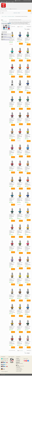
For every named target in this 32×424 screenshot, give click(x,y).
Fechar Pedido (8, 1)
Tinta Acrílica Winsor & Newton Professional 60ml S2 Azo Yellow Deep (20, 311)
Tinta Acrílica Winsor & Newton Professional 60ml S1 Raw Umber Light (12, 311)
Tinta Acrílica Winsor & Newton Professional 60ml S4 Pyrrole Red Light (20, 167)
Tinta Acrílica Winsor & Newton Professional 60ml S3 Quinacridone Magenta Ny (12, 120)
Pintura (5, 16)
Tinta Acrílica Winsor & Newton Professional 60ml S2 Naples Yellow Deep (20, 232)
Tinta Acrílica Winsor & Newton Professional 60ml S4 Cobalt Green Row (27, 39)
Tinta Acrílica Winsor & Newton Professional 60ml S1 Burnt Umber (20, 295)
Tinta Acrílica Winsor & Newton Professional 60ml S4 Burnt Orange (20, 151)
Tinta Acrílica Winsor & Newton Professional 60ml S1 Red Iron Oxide (27, 119)
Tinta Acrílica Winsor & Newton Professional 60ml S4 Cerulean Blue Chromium (27, 312)
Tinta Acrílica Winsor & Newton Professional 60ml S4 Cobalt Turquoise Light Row (12, 55)
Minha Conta (3, 1)
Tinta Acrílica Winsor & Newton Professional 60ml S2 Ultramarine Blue (20, 39)
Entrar (13, 1)
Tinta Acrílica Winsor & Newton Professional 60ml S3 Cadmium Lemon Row (27, 55)
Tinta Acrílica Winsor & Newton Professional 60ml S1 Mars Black (20, 183)
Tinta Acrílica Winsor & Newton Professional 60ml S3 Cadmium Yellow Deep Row (20, 200)
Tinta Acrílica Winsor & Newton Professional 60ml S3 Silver (20, 87)
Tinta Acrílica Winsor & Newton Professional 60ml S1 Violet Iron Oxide (20, 263)
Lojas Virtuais (6, 374)
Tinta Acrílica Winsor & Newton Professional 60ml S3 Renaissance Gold (12, 135)
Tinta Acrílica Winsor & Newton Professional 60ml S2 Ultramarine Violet (12, 264)
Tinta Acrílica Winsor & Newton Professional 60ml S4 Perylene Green (27, 327)
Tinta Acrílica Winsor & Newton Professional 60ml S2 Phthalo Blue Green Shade (12, 104)
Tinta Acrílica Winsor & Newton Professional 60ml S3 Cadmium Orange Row (20, 72)
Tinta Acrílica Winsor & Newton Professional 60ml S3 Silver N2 (27, 295)
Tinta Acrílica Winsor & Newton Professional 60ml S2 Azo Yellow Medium (20, 280)
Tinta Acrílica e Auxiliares (11, 16)
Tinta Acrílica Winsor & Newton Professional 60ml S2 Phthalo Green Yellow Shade (20, 104)
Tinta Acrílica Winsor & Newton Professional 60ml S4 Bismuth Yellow (27, 279)
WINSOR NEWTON (4, 21)
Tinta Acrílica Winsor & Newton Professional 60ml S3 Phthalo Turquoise (12, 200)
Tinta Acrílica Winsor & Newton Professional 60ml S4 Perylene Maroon (12, 342)
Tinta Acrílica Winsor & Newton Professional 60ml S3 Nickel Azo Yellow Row (27, 232)
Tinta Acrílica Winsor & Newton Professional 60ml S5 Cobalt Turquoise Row (20, 216)
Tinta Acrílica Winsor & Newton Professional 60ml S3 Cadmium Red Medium (20, 136)
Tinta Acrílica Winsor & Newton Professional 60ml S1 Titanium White (12, 87)
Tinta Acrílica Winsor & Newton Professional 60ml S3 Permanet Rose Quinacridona (27, 248)
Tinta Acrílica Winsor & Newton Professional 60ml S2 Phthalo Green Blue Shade (27, 104)
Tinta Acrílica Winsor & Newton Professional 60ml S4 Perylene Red (12, 247)
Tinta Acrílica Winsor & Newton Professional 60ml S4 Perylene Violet (20, 342)
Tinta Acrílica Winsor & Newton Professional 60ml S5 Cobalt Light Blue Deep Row (27, 200)
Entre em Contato (18, 0)
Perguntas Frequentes (19, 369)
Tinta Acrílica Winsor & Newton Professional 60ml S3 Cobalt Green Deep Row (12, 216)
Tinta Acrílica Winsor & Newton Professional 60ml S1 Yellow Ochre (27, 215)
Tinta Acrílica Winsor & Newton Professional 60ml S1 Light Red (20, 327)
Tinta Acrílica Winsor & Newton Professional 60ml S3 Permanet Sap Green (20, 248)
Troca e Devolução (19, 370)
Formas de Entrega (19, 368)
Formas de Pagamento (4, 371)
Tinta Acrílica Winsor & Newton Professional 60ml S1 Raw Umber (20, 119)
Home (3, 16)
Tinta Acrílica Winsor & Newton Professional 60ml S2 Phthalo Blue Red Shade (27, 88)
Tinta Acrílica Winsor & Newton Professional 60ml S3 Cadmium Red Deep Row (12, 72)
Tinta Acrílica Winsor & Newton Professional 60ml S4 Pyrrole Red (12, 167)
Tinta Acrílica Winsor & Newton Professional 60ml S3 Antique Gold (12, 279)
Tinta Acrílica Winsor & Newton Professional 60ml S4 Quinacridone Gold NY (27, 168)
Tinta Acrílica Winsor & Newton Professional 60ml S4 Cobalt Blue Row (27, 151)
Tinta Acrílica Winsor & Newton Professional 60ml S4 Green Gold (12, 327)
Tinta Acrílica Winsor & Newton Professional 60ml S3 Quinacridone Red (28, 183)
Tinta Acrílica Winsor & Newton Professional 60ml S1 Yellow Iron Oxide (27, 263)
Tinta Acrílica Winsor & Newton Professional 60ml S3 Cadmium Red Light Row (27, 72)
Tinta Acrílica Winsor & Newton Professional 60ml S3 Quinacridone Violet (12, 152)
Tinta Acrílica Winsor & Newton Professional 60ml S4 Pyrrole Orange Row (20, 55)
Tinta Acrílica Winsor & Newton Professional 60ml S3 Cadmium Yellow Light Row (27, 136)
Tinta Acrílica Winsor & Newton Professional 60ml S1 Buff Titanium (12, 295)
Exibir (27, 26)
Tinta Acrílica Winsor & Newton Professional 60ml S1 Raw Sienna (12, 183)
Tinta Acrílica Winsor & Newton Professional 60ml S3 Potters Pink (27, 342)
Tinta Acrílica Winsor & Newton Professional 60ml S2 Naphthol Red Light (12, 232)
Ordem (26, 29)
